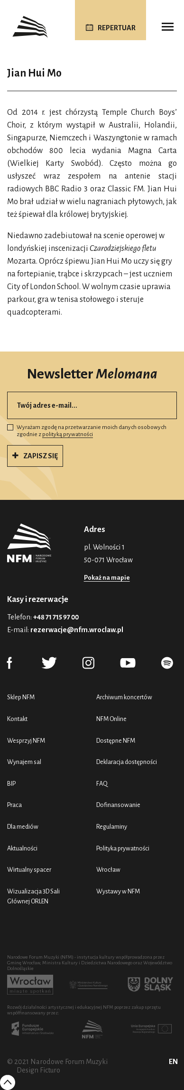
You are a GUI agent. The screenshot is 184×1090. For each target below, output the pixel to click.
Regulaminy (111, 826)
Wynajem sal (24, 761)
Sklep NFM (21, 697)
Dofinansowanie (118, 804)
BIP (11, 783)
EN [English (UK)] (173, 1061)
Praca (14, 804)
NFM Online (111, 718)
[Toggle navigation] (167, 26)
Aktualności (22, 848)
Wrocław (108, 869)
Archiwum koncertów (124, 697)
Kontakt (17, 718)
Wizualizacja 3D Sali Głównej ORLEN (33, 896)
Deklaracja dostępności (126, 761)
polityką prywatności (67, 434)
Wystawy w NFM (118, 891)
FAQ (102, 783)
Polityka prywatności (122, 848)
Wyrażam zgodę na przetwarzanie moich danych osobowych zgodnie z (86, 431)
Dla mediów (22, 826)
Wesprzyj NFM (26, 740)
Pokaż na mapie (107, 577)
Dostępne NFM (115, 740)
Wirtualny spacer (29, 869)
